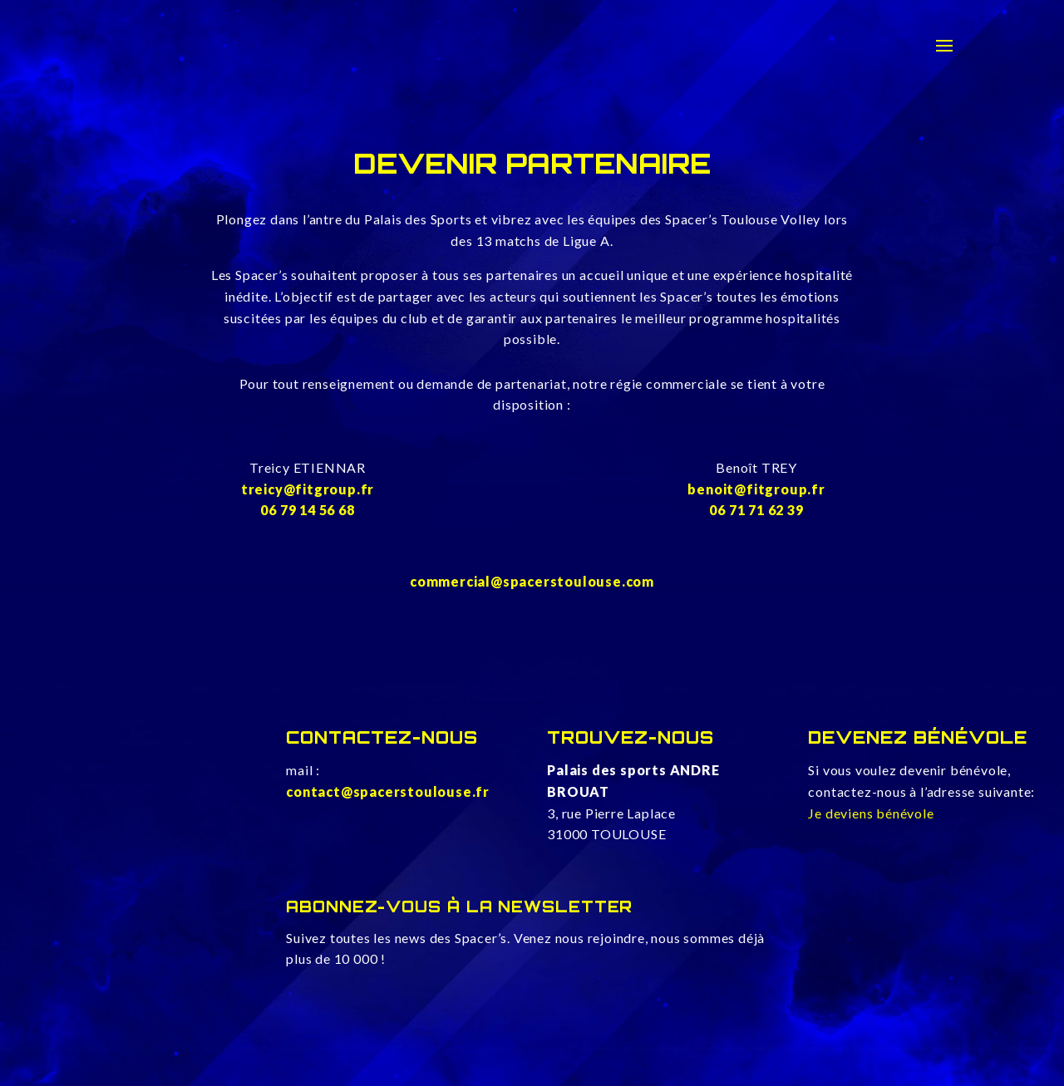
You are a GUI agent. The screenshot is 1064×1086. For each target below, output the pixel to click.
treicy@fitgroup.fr (307, 489)
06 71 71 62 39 (756, 510)
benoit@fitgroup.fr (756, 489)
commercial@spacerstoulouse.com (532, 581)
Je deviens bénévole (870, 813)
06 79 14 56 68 (307, 510)
